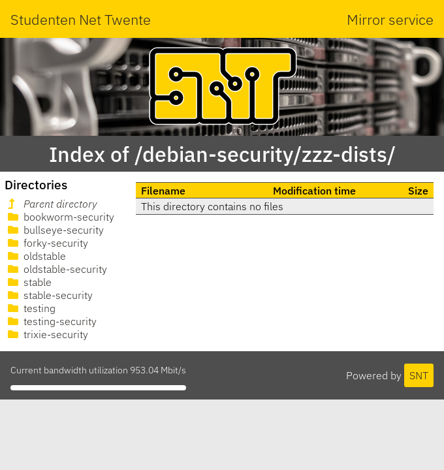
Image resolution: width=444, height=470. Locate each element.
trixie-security (46, 334)
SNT (418, 375)
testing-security (51, 321)
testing (30, 308)
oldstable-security (56, 268)
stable (28, 282)
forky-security (46, 242)
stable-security (49, 295)
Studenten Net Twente (80, 19)
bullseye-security (54, 229)
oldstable (35, 255)
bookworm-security (59, 216)
